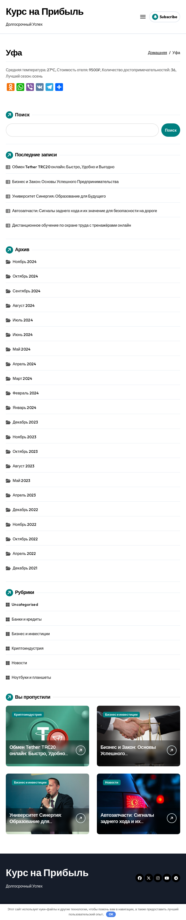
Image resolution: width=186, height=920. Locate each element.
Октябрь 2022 (25, 538)
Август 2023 (23, 466)
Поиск (18, 115)
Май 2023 (21, 480)
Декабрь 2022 (25, 509)
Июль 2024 (23, 320)
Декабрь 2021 (25, 568)
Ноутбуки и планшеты (31, 677)
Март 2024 (22, 378)
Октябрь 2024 (25, 276)
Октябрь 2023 (25, 451)
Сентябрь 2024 (26, 290)
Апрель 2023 (24, 495)
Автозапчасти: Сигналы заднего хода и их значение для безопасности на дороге (84, 210)
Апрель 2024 (24, 363)
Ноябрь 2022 (24, 524)
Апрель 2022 (24, 553)
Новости (19, 662)
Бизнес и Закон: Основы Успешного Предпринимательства (65, 181)
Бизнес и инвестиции (31, 633)
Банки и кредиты (27, 619)
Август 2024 (24, 305)
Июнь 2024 (23, 334)
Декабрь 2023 (25, 422)
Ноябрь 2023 (24, 436)
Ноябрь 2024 (25, 261)
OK (111, 914)
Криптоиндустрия (28, 648)
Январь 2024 (24, 407)
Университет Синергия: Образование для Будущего (59, 196)
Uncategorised (25, 604)
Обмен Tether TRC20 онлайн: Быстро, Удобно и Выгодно (63, 166)
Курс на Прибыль (45, 11)
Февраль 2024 (26, 393)
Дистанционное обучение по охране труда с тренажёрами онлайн (71, 225)
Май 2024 (22, 349)
